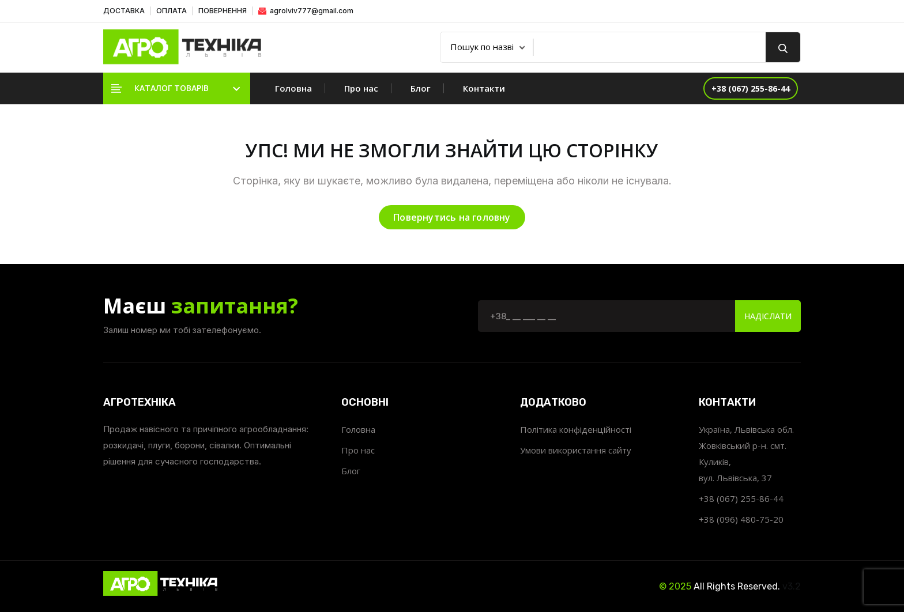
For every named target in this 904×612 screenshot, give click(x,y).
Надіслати (768, 316)
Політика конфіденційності (575, 429)
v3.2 (791, 586)
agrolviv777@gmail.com (305, 10)
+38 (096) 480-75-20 (741, 519)
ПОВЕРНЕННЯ (222, 10)
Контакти (484, 88)
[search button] (783, 47)
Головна (293, 88)
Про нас (361, 88)
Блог (420, 88)
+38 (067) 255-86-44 (741, 498)
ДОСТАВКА (124, 10)
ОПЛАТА (171, 10)
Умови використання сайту (575, 450)
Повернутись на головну (451, 217)
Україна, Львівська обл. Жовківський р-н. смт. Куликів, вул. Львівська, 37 (746, 453)
